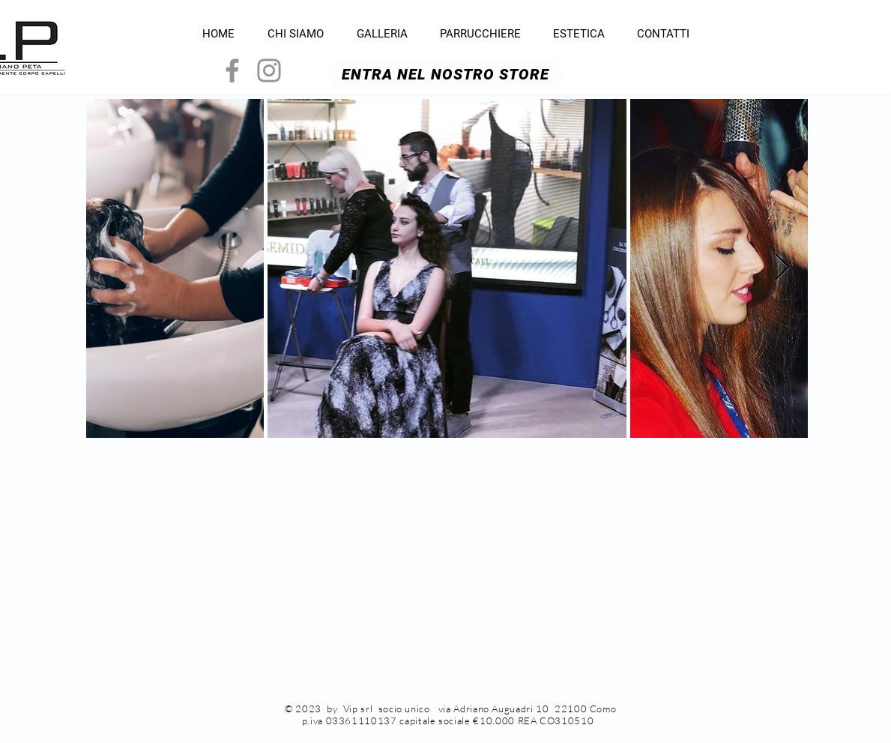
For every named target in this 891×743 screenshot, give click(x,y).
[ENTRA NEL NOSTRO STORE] (446, 74)
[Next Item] (782, 268)
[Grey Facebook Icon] (232, 70)
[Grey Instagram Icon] (269, 70)
